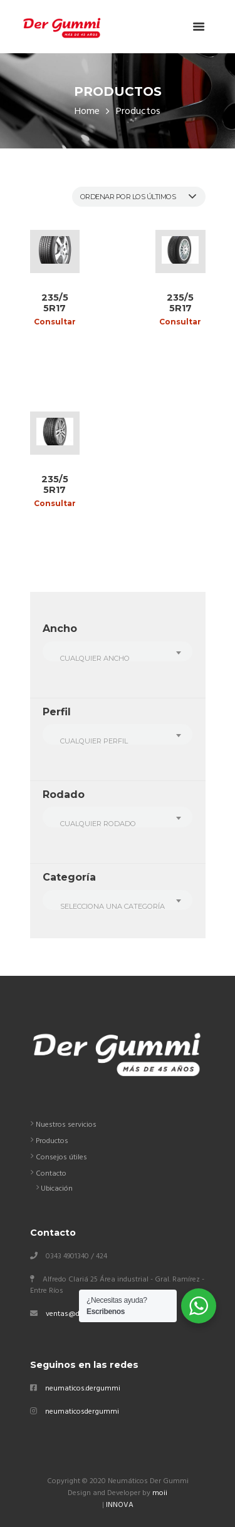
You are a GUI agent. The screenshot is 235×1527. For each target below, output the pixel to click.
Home (87, 112)
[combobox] (117, 651)
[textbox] (117, 658)
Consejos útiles (61, 1157)
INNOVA (119, 1505)
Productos (52, 1141)
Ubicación (57, 1188)
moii (159, 1493)
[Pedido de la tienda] (139, 197)
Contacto (51, 1173)
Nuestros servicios (66, 1125)
